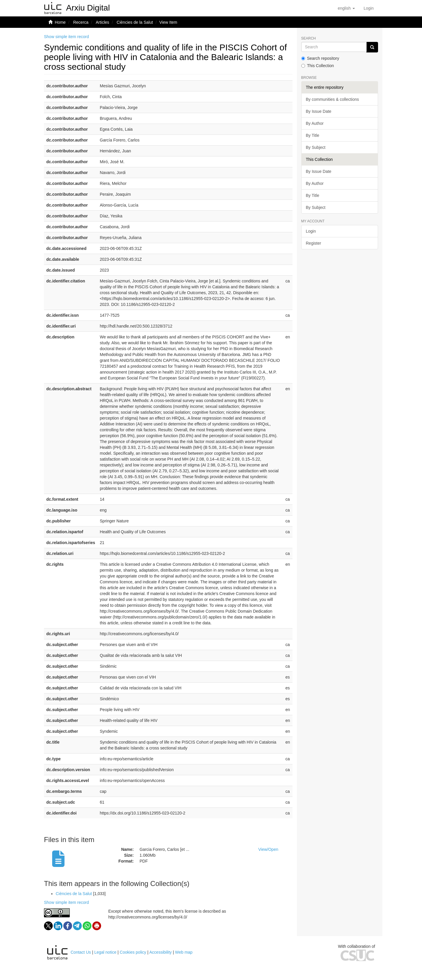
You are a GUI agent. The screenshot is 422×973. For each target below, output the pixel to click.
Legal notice (105, 952)
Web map (184, 952)
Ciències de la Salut (135, 22)
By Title (312, 135)
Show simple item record (66, 36)
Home (60, 22)
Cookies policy (133, 952)
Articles (102, 22)
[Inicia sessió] (368, 8)
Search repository (320, 58)
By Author (315, 123)
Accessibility (160, 952)
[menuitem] (368, 8)
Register (313, 243)
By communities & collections (332, 99)
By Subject (316, 147)
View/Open (268, 849)
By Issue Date (318, 111)
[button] (346, 8)
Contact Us (81, 952)
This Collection (317, 65)
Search (308, 38)
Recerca (81, 22)
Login (311, 231)
